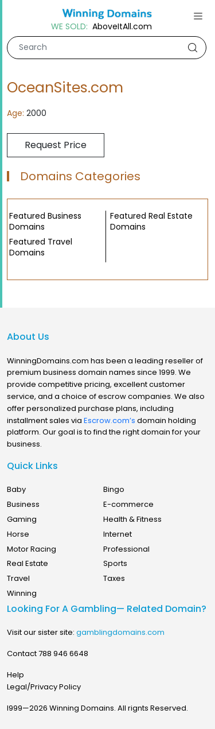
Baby (16, 489)
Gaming (22, 519)
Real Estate (27, 563)
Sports (115, 563)
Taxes (114, 578)
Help (15, 674)
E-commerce (128, 504)
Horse (18, 534)
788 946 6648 (63, 653)
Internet (117, 534)
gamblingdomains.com (120, 632)
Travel (18, 578)
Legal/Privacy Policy (44, 686)
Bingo (113, 489)
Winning (22, 593)
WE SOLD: (69, 26)
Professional (126, 549)
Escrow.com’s (109, 420)
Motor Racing (31, 549)
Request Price (56, 145)
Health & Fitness (132, 519)
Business (23, 504)
